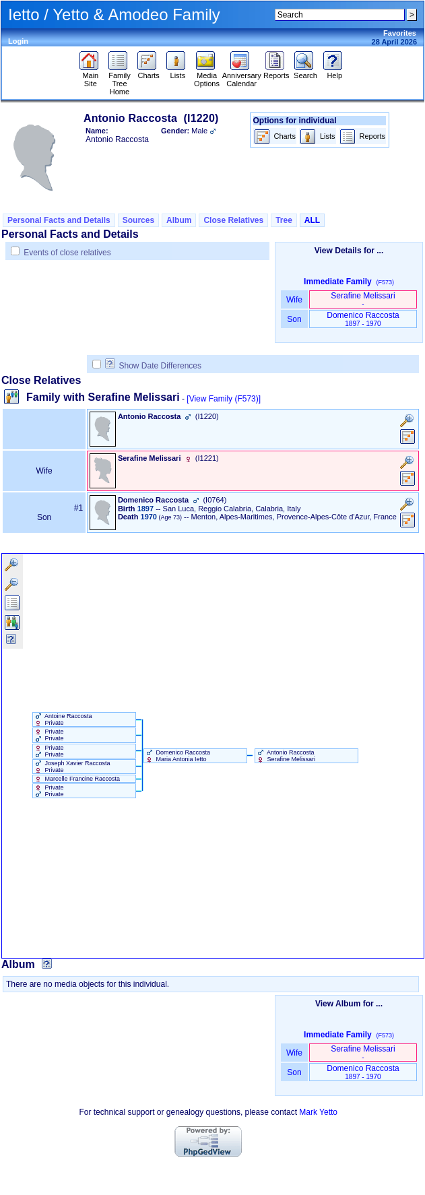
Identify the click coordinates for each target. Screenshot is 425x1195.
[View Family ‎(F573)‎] (224, 398)
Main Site (90, 76)
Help (334, 72)
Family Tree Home (119, 80)
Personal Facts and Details (58, 220)
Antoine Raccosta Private (62, 719)
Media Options (207, 76)
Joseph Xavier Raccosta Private (71, 766)
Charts (148, 72)
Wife (294, 299)
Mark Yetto (318, 1112)
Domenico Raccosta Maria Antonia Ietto (177, 756)
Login (18, 41)
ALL (312, 220)
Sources (138, 220)
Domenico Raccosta (363, 319)
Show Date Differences (153, 365)
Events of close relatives (67, 252)
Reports (276, 72)
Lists (177, 72)
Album (178, 220)
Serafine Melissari (363, 299)
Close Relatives (233, 220)
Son (294, 319)
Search (305, 72)
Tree (283, 220)
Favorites (399, 33)
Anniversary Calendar (241, 76)
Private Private (48, 735)
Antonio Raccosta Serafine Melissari (285, 756)
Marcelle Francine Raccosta (76, 778)
